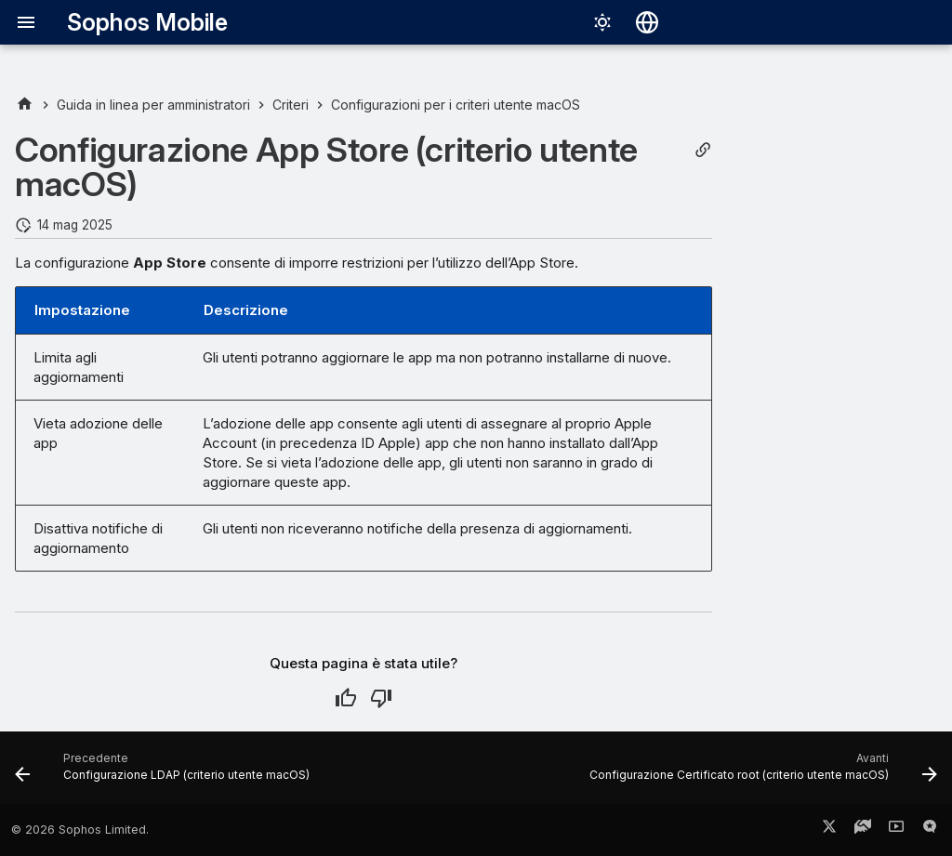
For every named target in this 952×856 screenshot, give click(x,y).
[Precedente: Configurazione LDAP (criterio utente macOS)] (165, 773)
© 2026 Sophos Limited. (80, 829)
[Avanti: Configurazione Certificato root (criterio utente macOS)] (760, 773)
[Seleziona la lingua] (647, 22)
